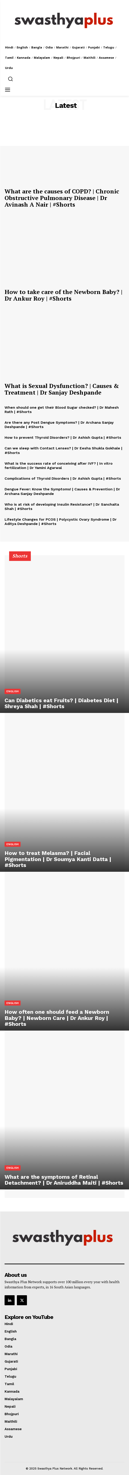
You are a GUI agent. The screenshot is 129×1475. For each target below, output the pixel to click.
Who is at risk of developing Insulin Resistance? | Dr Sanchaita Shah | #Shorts (62, 506)
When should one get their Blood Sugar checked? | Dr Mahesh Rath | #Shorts (62, 409)
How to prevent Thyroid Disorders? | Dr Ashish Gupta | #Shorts (63, 437)
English (12, 691)
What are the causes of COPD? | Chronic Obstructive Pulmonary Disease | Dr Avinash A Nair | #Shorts (62, 197)
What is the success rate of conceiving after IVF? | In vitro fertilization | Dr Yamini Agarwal (59, 465)
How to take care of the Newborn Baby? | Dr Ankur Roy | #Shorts (63, 295)
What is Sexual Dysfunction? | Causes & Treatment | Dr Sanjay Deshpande (62, 389)
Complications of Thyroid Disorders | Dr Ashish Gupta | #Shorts (63, 478)
